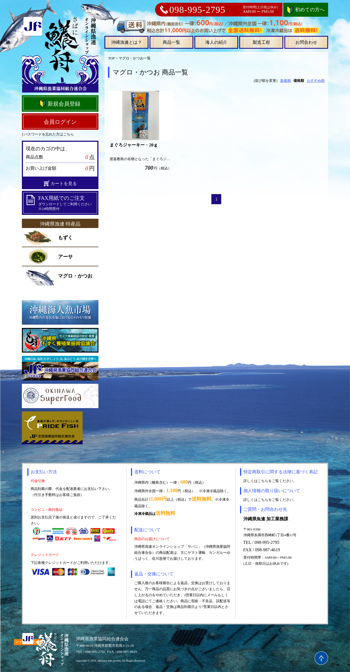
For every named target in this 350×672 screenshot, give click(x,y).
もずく (65, 237)
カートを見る (60, 183)
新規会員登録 (59, 104)
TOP (111, 58)
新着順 (285, 81)
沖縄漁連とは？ (126, 42)
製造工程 (261, 42)
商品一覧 (171, 42)
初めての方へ (306, 9)
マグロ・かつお (75, 276)
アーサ (65, 256)
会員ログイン (60, 122)
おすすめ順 (316, 81)
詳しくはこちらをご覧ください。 (270, 481)
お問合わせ (306, 42)
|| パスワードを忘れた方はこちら (48, 134)
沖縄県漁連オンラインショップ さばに (60, 54)
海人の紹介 (216, 42)
